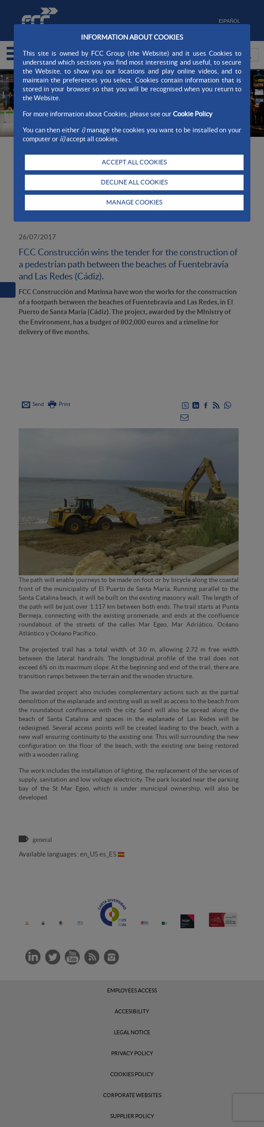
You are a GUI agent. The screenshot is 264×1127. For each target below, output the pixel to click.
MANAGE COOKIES (134, 202)
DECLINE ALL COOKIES (134, 182)
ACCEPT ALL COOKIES (134, 162)
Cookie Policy (192, 114)
